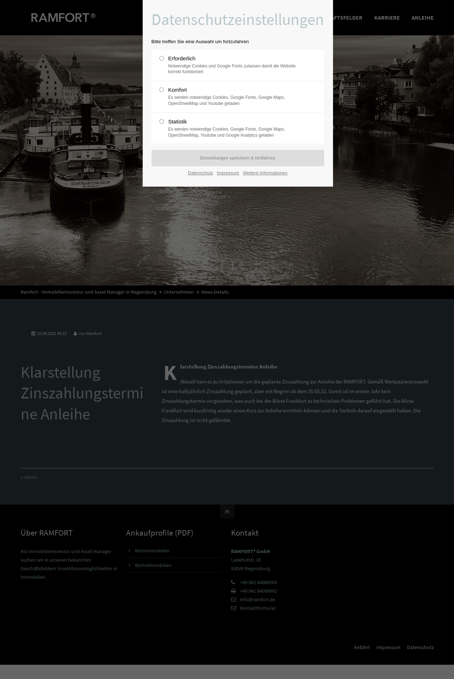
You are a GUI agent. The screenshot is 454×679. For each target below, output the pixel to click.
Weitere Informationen (265, 173)
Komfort (234, 97)
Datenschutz (200, 173)
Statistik (234, 128)
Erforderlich (234, 65)
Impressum (228, 173)
